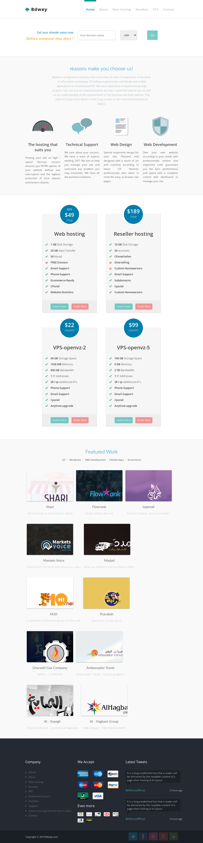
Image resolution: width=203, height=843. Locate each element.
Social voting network (99, 513)
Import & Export (37, 728)
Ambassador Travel (100, 668)
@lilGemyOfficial (135, 790)
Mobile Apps (117, 459)
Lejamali (149, 507)
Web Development (95, 459)
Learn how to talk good (106, 620)
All (63, 459)
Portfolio (33, 801)
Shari (50, 507)
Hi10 (53, 614)
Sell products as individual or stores (50, 513)
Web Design (90, 728)
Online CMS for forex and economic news (54, 567)
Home (90, 9)
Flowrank (99, 507)
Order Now (80, 306)
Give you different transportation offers (109, 567)
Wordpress (75, 459)
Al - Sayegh (52, 721)
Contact (168, 9)
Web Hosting (121, 9)
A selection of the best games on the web (53, 620)
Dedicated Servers (39, 796)
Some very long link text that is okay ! (49, 811)
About (103, 9)
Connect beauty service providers (148, 513)
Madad (109, 560)
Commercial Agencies (64, 728)
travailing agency (114, 674)
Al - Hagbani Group (104, 721)
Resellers (142, 9)
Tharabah (106, 614)
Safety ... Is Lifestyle (49, 674)
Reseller (33, 787)
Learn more (59, 306)
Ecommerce (134, 459)
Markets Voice (53, 560)
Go (152, 35)
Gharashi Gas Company (49, 668)
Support (33, 806)
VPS (155, 9)
